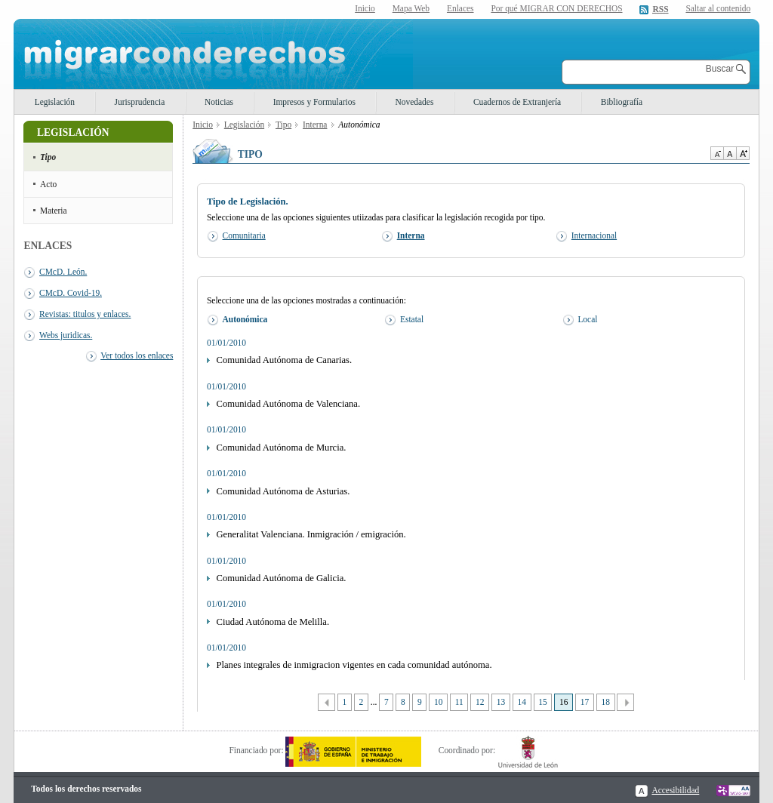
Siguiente (625, 702)
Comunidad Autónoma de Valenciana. (289, 403)
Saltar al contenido (717, 9)
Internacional (594, 235)
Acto (48, 184)
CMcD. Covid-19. (70, 292)
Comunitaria (244, 235)
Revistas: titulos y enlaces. (85, 313)
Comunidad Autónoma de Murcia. (281, 447)
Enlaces (460, 8)
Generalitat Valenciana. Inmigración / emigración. (311, 534)
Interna (315, 124)
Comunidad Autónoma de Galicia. (281, 578)
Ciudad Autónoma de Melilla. (273, 622)
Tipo (48, 157)
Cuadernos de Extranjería (517, 101)
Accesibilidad (675, 790)
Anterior (326, 702)
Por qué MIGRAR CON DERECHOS (556, 8)
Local (587, 319)
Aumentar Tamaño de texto (743, 153)
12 (480, 701)
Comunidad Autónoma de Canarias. (285, 360)
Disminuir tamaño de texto (716, 153)
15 (542, 701)
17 (585, 701)
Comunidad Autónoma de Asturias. (283, 491)
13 (501, 701)
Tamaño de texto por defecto (729, 153)
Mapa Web (411, 8)
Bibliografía (621, 101)
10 (438, 701)
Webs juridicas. (65, 335)
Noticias (219, 101)
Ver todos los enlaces (136, 355)
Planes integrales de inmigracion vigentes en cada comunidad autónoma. (354, 665)
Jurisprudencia (140, 101)
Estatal (411, 319)
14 (522, 701)
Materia (53, 210)
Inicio (365, 8)
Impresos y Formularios (314, 101)
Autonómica (245, 319)
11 (459, 701)
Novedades (415, 101)
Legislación (55, 101)
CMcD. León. (63, 271)
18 (605, 701)
